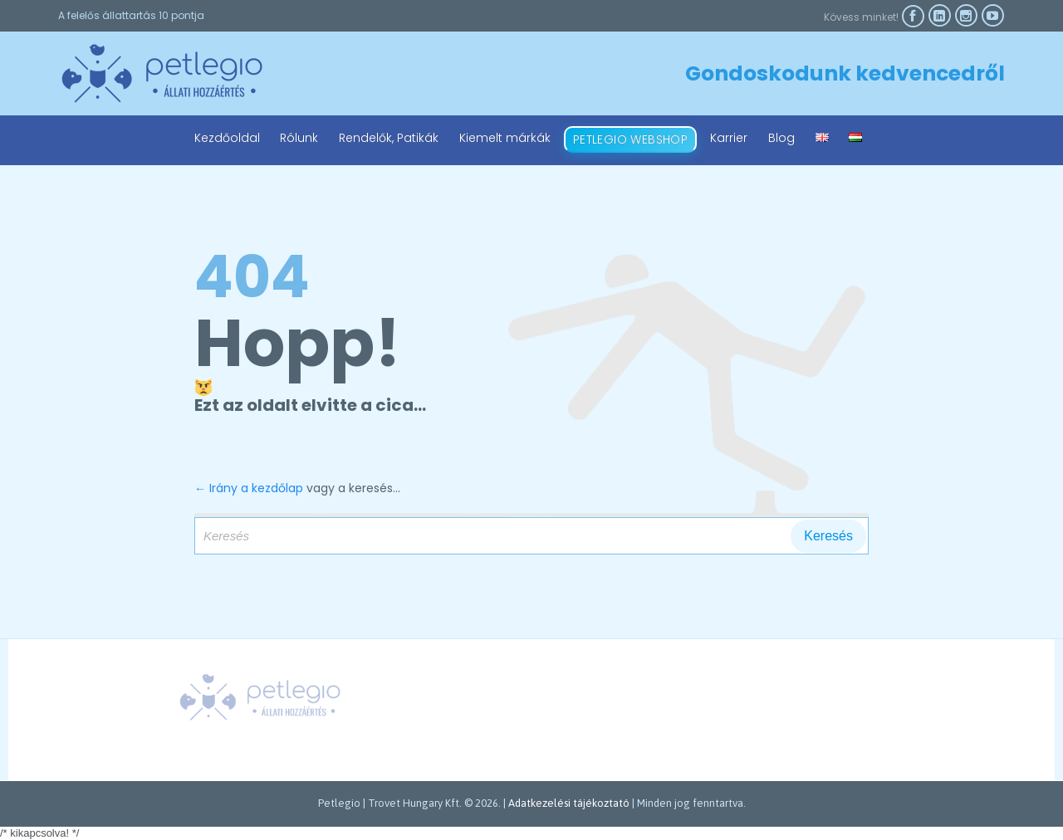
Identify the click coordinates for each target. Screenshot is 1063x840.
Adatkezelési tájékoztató (568, 803)
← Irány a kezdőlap (248, 488)
